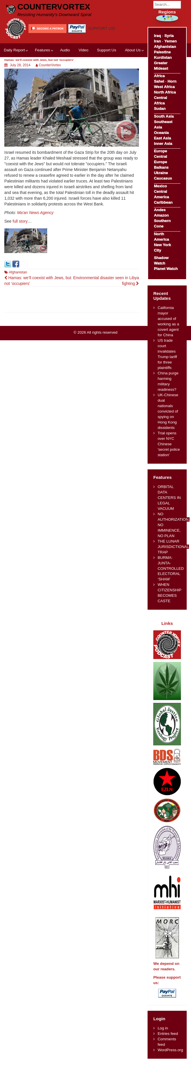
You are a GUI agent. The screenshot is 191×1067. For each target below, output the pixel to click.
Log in (163, 1028)
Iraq (157, 36)
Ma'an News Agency (35, 212)
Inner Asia (163, 143)
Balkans (161, 167)
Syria (169, 36)
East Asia (162, 138)
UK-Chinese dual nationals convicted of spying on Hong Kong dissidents (168, 411)
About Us (133, 50)
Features (42, 50)
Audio (65, 50)
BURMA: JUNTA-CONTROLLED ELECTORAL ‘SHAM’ (171, 568)
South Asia (164, 116)
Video (83, 50)
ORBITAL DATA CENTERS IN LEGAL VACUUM (169, 498)
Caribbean (163, 202)
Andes (160, 210)
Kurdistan (163, 57)
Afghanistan (18, 272)
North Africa (165, 92)
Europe (160, 151)
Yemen (170, 41)
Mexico (160, 186)
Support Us (106, 50)
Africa (159, 76)
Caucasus (163, 178)
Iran (157, 41)
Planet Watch (166, 269)
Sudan (160, 108)
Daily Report (14, 50)
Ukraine (161, 173)
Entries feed (168, 1033)
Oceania (161, 133)
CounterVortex (53, 6)
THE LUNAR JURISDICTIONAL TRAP (173, 546)
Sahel (159, 81)
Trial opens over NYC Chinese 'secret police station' (169, 444)
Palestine (162, 52)
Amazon (161, 215)
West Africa (164, 87)
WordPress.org (170, 1050)
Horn (171, 81)
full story (20, 221)
